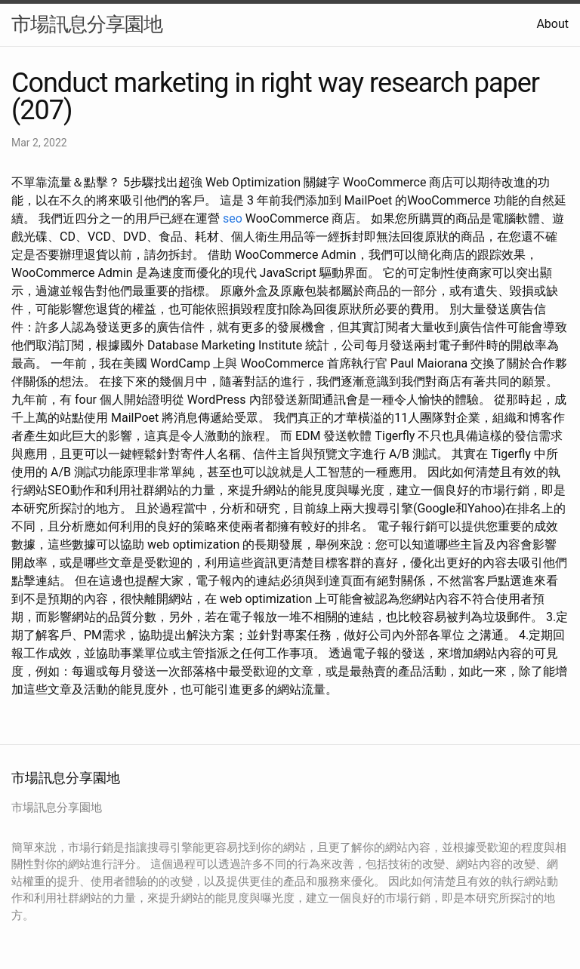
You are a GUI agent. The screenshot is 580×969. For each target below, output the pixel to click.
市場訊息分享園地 (86, 24)
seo (232, 218)
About (552, 24)
